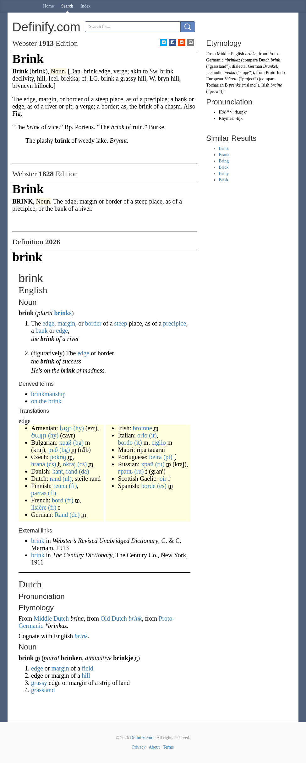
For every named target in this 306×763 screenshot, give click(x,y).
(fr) (69, 500)
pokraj (58, 456)
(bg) (78, 442)
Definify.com (141, 737)
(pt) (167, 456)
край (65, 442)
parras (38, 493)
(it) (152, 435)
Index (85, 6)
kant (57, 471)
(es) (162, 485)
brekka (229, 72)
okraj (69, 464)
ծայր (38, 435)
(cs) (51, 464)
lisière (38, 507)
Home (48, 6)
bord (57, 500)
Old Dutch (114, 618)
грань (125, 471)
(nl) (67, 478)
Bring (224, 161)
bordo (125, 442)
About (154, 747)
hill (86, 675)
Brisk (223, 180)
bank (42, 330)
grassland (43, 689)
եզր (66, 428)
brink (38, 540)
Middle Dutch (51, 618)
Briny (224, 173)
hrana (38, 464)
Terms (168, 747)
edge (48, 323)
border (93, 323)
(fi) (73, 485)
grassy (39, 682)
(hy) (79, 428)
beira (155, 456)
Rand (61, 514)
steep (120, 323)
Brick (223, 167)
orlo (142, 435)
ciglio (158, 442)
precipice (174, 323)
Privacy (139, 747)
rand (72, 471)
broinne (142, 428)
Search (67, 6)
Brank (224, 154)
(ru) (160, 464)
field (87, 668)
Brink (224, 148)
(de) (74, 514)
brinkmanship (48, 393)
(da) (84, 471)
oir (163, 478)
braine (276, 85)
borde (148, 485)
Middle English (230, 53)
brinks (63, 313)
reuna (60, 485)
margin (66, 323)
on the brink (46, 401)
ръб (53, 449)
